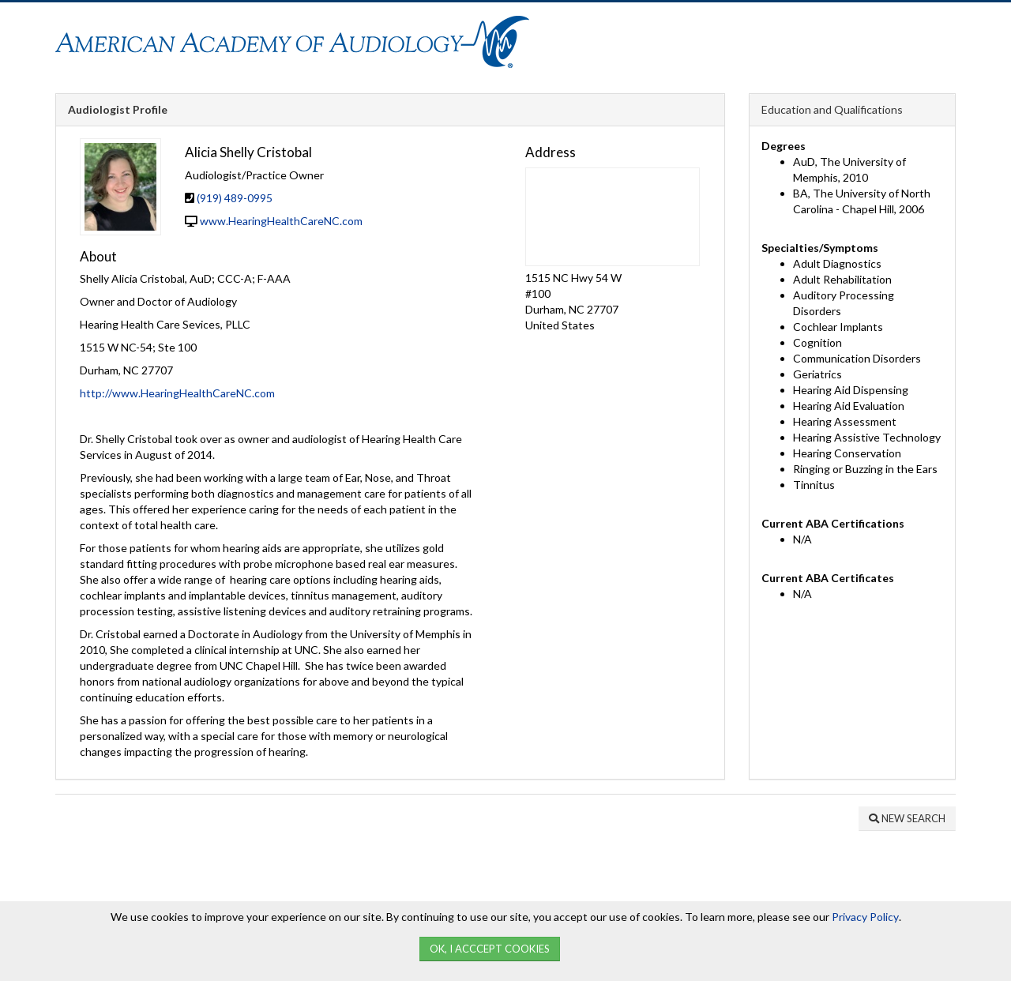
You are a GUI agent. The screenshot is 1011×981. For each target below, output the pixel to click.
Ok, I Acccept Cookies (490, 948)
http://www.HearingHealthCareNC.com (177, 393)
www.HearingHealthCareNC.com (281, 220)
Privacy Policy (865, 916)
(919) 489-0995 (234, 198)
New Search (907, 818)
